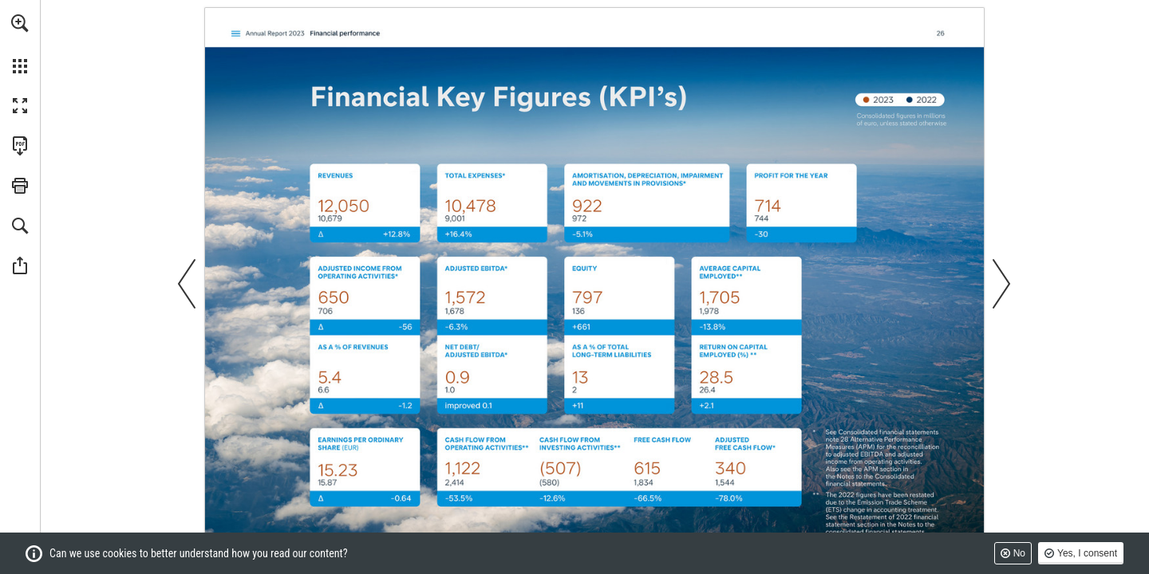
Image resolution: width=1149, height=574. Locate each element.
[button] (20, 23)
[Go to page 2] (235, 33)
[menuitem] (20, 44)
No (1019, 553)
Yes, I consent (1087, 553)
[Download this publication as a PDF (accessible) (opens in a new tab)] (20, 146)
